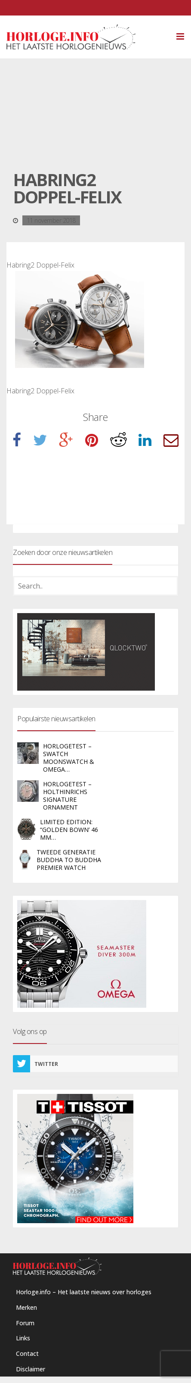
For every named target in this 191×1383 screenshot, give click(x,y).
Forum (25, 1323)
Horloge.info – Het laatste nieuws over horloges (83, 1292)
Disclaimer (30, 1369)
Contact (27, 1353)
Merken (26, 1307)
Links (23, 1338)
